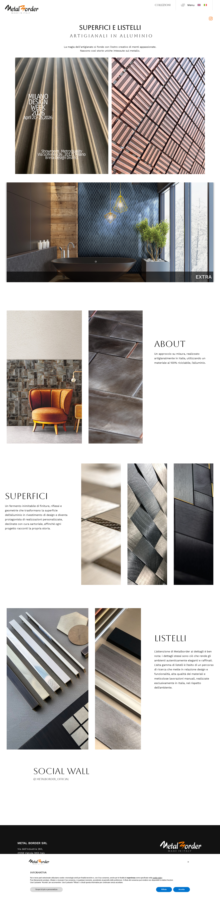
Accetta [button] (182, 889)
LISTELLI (170, 638)
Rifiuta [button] (164, 889)
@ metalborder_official (51, 779)
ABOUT (170, 344)
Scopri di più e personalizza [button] (46, 889)
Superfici (26, 496)
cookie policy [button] (157, 878)
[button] (188, 862)
